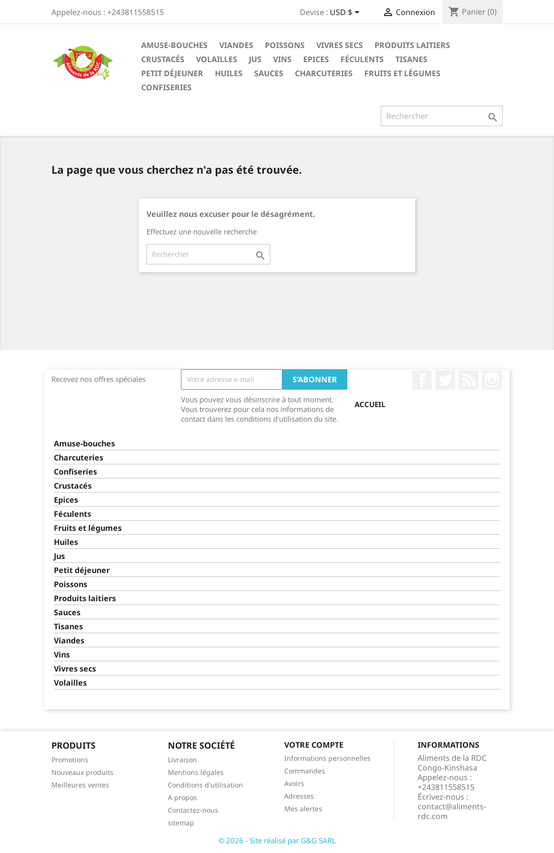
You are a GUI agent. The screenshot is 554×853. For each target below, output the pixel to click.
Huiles (229, 73)
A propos (182, 797)
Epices (316, 59)
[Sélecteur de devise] (346, 13)
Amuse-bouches (174, 45)
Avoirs (294, 783)
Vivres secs (339, 45)
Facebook (422, 380)
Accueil (370, 404)
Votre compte (313, 744)
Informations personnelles (327, 758)
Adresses (299, 796)
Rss (468, 380)
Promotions (69, 759)
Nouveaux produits (82, 772)
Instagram (492, 380)
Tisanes (411, 59)
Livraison (182, 759)
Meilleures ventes (80, 784)
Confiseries (166, 87)
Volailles (216, 59)
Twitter (445, 380)
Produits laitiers (412, 45)
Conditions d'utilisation (205, 784)
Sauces (268, 73)
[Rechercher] (442, 116)
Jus (255, 59)
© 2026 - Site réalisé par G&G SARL (277, 840)
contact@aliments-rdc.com (452, 811)
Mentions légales (196, 772)
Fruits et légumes (402, 73)
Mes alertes (303, 808)
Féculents (362, 59)
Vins (282, 59)
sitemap (181, 822)
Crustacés (162, 59)
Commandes (304, 770)
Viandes (236, 45)
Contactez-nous (193, 810)
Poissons (285, 45)
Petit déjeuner (172, 73)
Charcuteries (324, 73)
